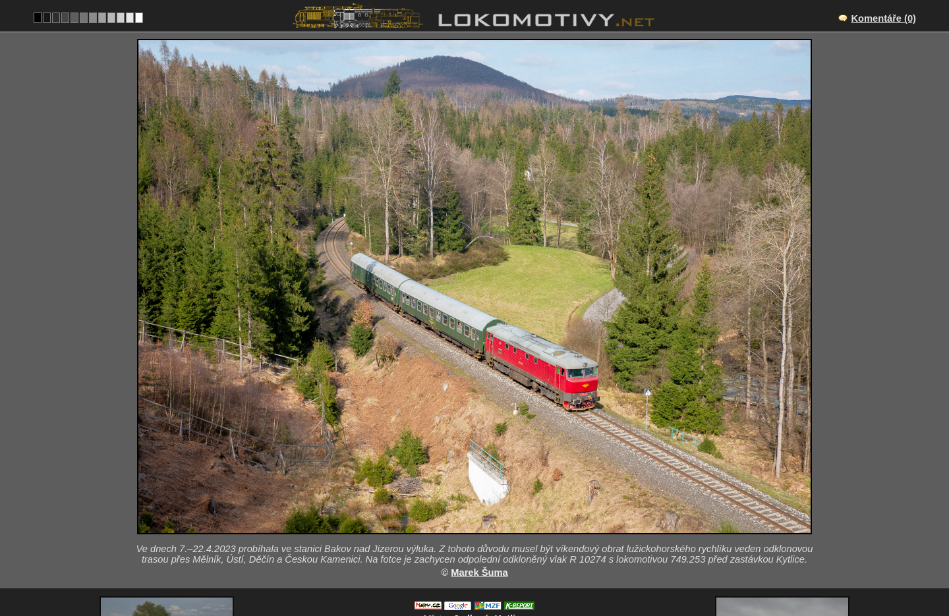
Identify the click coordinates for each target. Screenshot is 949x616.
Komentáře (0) (883, 18)
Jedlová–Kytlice (489, 505)
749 (506, 574)
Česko (467, 574)
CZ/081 (486, 519)
